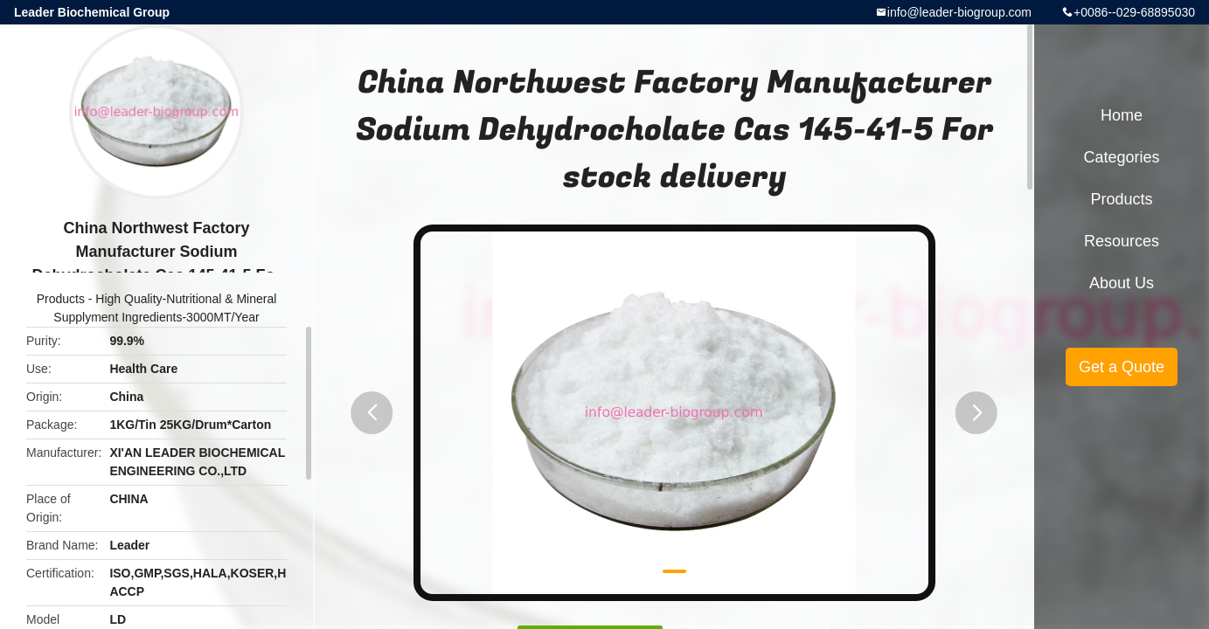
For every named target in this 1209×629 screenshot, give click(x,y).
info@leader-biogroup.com (959, 12)
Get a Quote (1121, 367)
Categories (1121, 157)
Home (1122, 115)
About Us (1121, 283)
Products (61, 299)
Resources (1121, 241)
